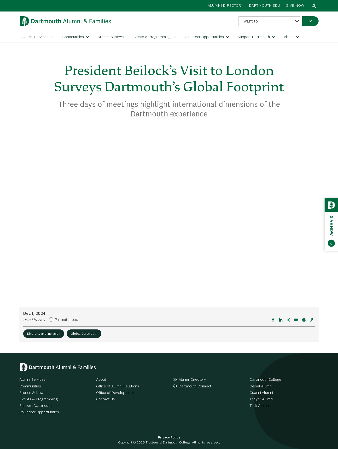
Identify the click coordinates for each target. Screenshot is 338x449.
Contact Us (105, 399)
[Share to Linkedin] (280, 320)
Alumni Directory (192, 380)
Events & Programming (151, 37)
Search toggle (314, 6)
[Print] (303, 320)
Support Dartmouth (254, 37)
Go (310, 21)
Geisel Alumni (261, 386)
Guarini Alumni (261, 393)
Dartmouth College (265, 380)
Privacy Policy (169, 437)
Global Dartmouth (84, 333)
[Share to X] (288, 320)
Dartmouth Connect (195, 386)
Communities (73, 37)
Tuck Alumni (259, 406)
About (289, 37)
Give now (295, 6)
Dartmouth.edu (264, 6)
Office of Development (115, 393)
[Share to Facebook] (273, 320)
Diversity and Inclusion (43, 333)
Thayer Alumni (261, 399)
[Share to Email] (296, 320)
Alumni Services (35, 37)
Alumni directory (225, 6)
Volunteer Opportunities (204, 37)
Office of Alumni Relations (117, 386)
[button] (311, 320)
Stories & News (111, 37)
